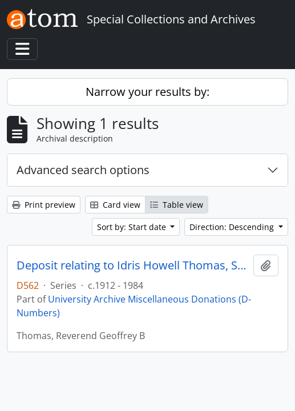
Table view (176, 204)
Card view (115, 204)
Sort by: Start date (132, 226)
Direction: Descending (232, 226)
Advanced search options (83, 170)
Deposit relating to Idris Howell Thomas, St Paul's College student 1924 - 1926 (133, 265)
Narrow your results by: (147, 91)
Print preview (43, 204)
